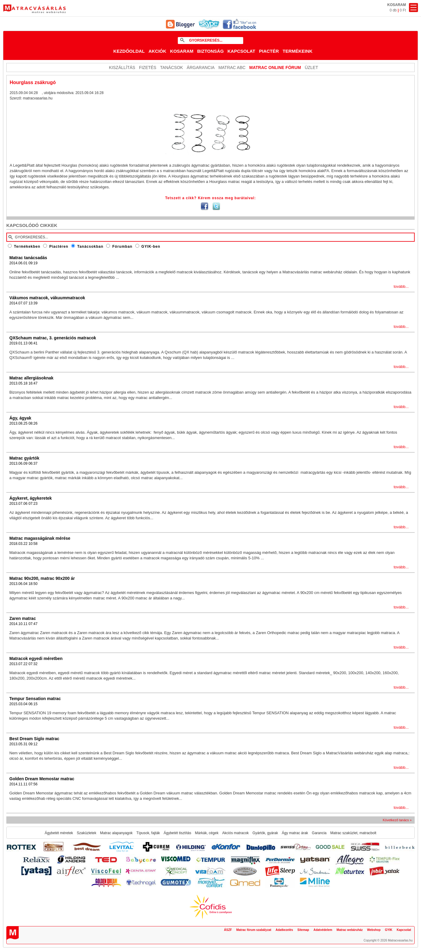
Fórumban (122, 246)
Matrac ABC (232, 67)
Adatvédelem (322, 930)
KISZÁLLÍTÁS (122, 67)
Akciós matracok (235, 833)
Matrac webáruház (350, 930)
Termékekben (27, 246)
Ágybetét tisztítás (177, 833)
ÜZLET (311, 67)
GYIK (388, 930)
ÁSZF (228, 930)
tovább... (401, 286)
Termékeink (298, 51)
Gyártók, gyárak (265, 833)
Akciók (157, 51)
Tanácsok (171, 67)
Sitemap (303, 930)
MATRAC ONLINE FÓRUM (275, 67)
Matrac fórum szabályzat (253, 930)
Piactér (269, 51)
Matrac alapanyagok (116, 833)
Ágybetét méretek (59, 833)
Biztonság (210, 51)
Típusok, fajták (148, 833)
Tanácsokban (90, 246)
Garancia (319, 833)
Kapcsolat (241, 51)
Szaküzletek (86, 833)
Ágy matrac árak (295, 833)
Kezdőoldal (129, 51)
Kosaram (181, 51)
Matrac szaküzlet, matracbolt (353, 833)
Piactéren (58, 246)
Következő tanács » (397, 820)
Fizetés (147, 67)
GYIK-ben (150, 246)
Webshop (374, 930)
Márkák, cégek (206, 833)
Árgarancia (201, 67)
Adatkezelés (284, 930)
